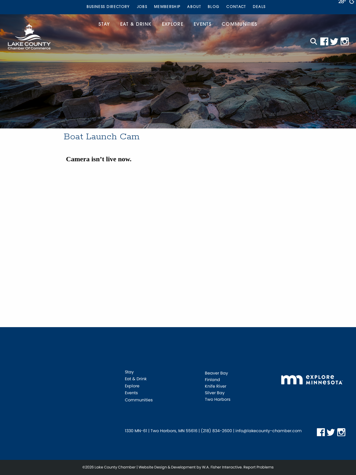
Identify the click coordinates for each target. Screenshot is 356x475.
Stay (104, 24)
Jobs (142, 7)
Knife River (215, 386)
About (194, 7)
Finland (212, 380)
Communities (239, 24)
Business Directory (108, 7)
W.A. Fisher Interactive (222, 467)
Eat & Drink (136, 24)
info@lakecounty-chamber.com (268, 431)
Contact (236, 7)
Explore (172, 24)
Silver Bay (215, 393)
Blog (213, 7)
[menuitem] (108, 7)
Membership (167, 7)
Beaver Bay (216, 373)
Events (202, 24)
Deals (259, 7)
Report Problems (258, 467)
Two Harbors (218, 399)
